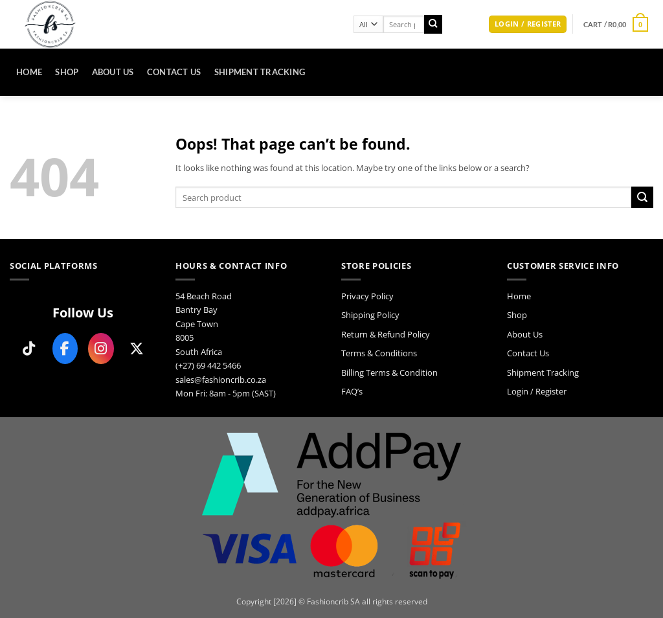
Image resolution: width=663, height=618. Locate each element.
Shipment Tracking (260, 72)
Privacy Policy (367, 296)
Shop (66, 72)
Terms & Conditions (379, 353)
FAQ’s (352, 391)
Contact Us (174, 72)
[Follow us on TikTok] (29, 348)
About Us (113, 72)
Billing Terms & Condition (389, 372)
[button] (528, 25)
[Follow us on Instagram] (101, 348)
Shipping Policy (370, 315)
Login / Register (537, 391)
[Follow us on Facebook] (65, 348)
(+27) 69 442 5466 (208, 365)
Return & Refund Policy (385, 334)
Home (29, 72)
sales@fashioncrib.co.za (220, 379)
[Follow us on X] (137, 348)
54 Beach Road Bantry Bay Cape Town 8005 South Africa (203, 324)
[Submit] (433, 24)
